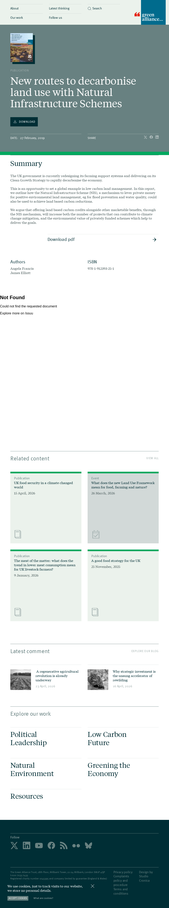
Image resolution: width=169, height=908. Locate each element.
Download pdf (102, 239)
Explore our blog (145, 650)
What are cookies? (43, 898)
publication (19, 70)
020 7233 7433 (20, 875)
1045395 (44, 878)
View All (152, 458)
